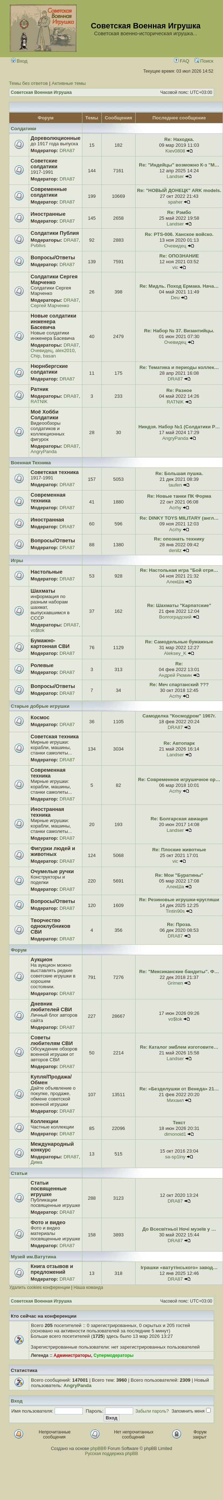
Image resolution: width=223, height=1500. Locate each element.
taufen (175, 485)
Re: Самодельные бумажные (179, 641)
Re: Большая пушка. (179, 473)
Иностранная (47, 520)
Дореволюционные (56, 138)
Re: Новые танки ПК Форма (179, 496)
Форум (19, 950)
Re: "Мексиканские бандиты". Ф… (179, 971)
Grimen (175, 983)
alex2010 (65, 350)
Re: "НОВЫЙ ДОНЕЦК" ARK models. (179, 190)
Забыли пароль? (152, 1411)
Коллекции (44, 1121)
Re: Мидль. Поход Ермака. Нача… (179, 286)
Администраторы (72, 1355)
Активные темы (69, 83)
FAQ (181, 61)
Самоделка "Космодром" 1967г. (179, 716)
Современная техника (48, 497)
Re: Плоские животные (179, 849)
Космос (40, 717)
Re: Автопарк (179, 743)
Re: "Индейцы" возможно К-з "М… (179, 165)
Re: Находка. (179, 139)
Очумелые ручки (52, 871)
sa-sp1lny (175, 1156)
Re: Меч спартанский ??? (179, 684)
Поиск (204, 61)
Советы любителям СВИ (52, 1040)
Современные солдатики (49, 192)
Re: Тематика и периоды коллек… (179, 367)
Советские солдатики (44, 163)
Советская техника (55, 472)
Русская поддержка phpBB (111, 1453)
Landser (175, 176)
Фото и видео (48, 1222)
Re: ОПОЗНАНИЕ (179, 256)
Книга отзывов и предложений (52, 1269)
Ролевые (42, 665)
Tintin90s (175, 911)
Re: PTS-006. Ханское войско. (179, 234)
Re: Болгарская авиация (179, 818)
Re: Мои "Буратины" (179, 875)
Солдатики (23, 128)
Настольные (47, 572)
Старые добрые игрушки (40, 706)
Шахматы (43, 591)
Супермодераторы (113, 1355)
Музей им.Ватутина (33, 1256)
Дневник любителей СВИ (51, 1006)
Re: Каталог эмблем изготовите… (179, 1047)
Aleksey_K (175, 653)
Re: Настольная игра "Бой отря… (179, 570)
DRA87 (67, 150)
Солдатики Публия (55, 233)
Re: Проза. (179, 924)
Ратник (39, 389)
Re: (179, 663)
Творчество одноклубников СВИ (50, 926)
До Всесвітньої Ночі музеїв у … (179, 1229)
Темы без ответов (28, 83)
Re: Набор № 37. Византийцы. (179, 330)
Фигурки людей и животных (53, 851)
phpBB (96, 1448)
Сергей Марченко (50, 305)
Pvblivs (38, 245)
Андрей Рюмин (175, 675)
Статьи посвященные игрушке (49, 1188)
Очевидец (175, 246)
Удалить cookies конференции (39, 1287)
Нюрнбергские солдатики (49, 369)
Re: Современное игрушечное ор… (179, 779)
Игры (17, 560)
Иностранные (48, 214)
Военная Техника (31, 462)
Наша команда (88, 1287)
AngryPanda (44, 451)
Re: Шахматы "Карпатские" (179, 605)
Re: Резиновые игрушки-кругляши (179, 899)
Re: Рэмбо (179, 212)
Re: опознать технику (179, 539)
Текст (179, 1122)
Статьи (19, 1173)
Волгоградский (175, 617)
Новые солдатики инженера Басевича (53, 321)
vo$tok (38, 630)
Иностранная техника (47, 812)
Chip (35, 356)
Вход (19, 61)
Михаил (175, 1100)
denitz (175, 550)
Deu (175, 297)
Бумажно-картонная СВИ (50, 643)
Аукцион (42, 959)
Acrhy (175, 507)
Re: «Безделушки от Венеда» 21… (179, 1088)
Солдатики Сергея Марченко (54, 279)
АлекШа (175, 581)
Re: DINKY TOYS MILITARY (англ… (179, 518)
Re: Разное (179, 390)
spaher (175, 202)
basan (49, 356)
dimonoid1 (175, 1134)
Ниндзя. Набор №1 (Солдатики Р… (179, 426)
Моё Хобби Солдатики (45, 414)
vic (175, 267)
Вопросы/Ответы (53, 257)
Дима (36, 1162)
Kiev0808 (175, 151)
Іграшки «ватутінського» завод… (179, 1267)
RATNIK (39, 401)
